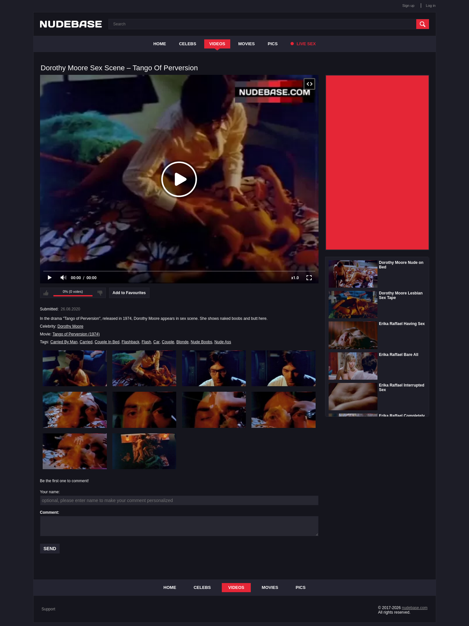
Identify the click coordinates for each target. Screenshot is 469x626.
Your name (49, 492)
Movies (246, 43)
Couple (168, 342)
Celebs (187, 43)
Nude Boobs (201, 342)
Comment (49, 512)
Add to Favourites (129, 293)
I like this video (45, 293)
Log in (431, 5)
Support (48, 609)
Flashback (130, 342)
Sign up (408, 5)
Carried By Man (64, 342)
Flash (146, 342)
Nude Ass (222, 342)
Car (156, 342)
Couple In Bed (107, 342)
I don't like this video (100, 293)
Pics (272, 43)
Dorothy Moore (70, 326)
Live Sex (303, 43)
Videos (217, 43)
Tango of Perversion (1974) (76, 334)
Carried (86, 342)
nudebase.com (415, 608)
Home (159, 43)
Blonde (182, 342)
